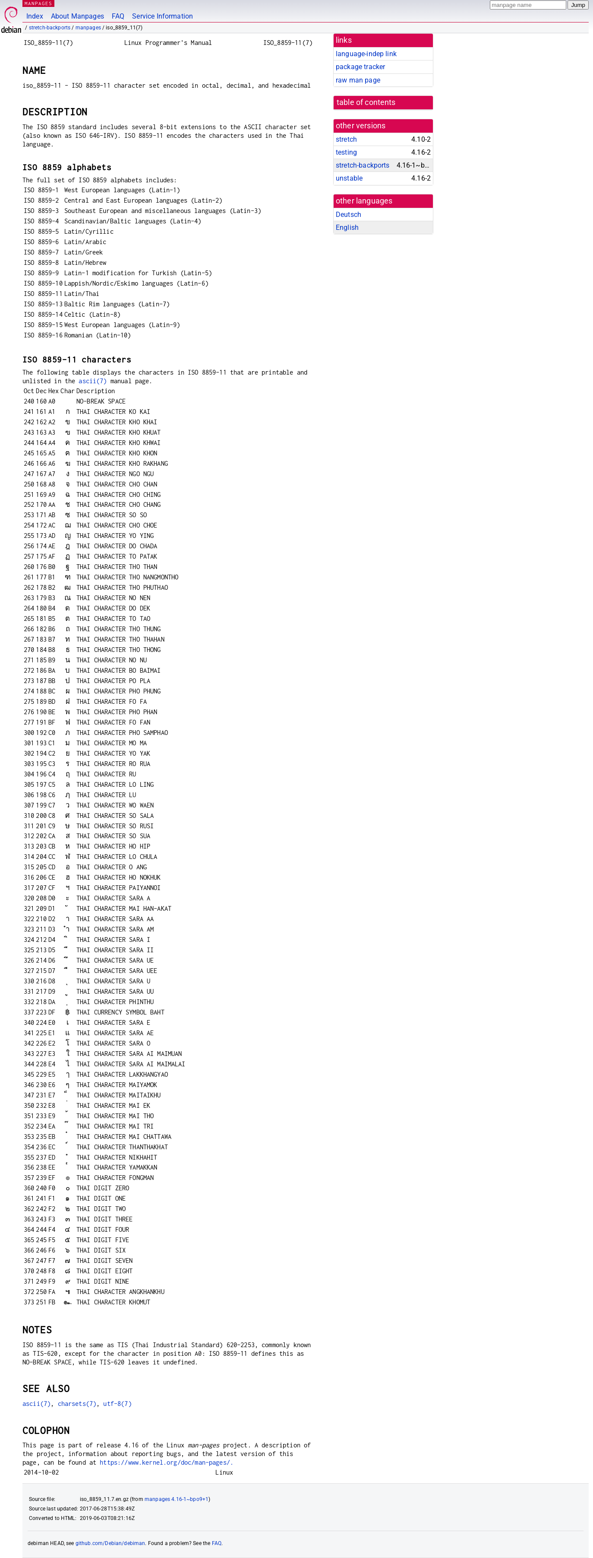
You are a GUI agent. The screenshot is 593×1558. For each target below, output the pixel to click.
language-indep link (366, 54)
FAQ (118, 16)
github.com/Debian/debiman (110, 1543)
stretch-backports (50, 28)
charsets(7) (77, 1403)
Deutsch (348, 214)
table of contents (366, 102)
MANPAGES (38, 3)
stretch (346, 139)
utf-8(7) (117, 1403)
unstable (349, 178)
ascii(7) (93, 381)
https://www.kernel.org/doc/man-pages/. (166, 1462)
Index (34, 16)
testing (346, 152)
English (347, 227)
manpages (88, 28)
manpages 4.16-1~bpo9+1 (176, 1499)
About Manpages (77, 16)
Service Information (162, 16)
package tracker (360, 67)
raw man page (358, 80)
